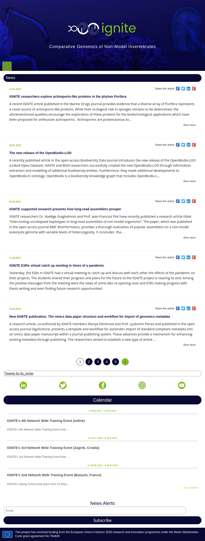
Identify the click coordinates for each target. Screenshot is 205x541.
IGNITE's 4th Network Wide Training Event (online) (46, 421)
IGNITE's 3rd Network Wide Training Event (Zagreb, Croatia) (53, 448)
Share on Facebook (178, 88)
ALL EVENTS (191, 487)
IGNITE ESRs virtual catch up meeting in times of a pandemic (56, 265)
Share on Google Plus (194, 88)
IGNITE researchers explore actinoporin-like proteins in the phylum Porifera (67, 96)
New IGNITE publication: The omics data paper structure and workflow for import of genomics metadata (89, 316)
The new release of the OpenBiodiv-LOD (40, 153)
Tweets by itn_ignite (19, 373)
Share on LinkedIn (188, 88)
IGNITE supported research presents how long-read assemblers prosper (65, 209)
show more (189, 125)
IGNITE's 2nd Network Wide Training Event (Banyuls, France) (54, 475)
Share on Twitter (183, 88)
